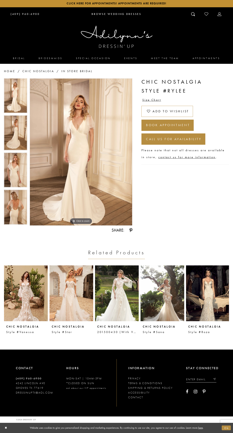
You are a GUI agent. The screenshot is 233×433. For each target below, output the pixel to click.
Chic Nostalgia (38, 71)
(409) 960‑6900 (29, 378)
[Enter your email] (201, 379)
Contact (135, 397)
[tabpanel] (15, 97)
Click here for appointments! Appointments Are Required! (116, 4)
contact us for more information (187, 158)
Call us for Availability (174, 139)
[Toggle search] (193, 14)
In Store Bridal (77, 71)
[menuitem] (19, 58)
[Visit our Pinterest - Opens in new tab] (204, 391)
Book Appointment (168, 125)
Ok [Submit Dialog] (226, 428)
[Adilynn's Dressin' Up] (116, 37)
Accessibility (139, 392)
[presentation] (26, 293)
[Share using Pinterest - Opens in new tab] (130, 230)
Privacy (134, 378)
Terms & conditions (145, 383)
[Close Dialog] (6, 428)
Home (9, 71)
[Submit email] (214, 379)
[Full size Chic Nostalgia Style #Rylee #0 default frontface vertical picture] (81, 152)
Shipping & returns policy (150, 388)
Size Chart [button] (151, 100)
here (200, 428)
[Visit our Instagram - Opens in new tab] (195, 391)
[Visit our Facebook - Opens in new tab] (187, 391)
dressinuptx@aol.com (34, 392)
